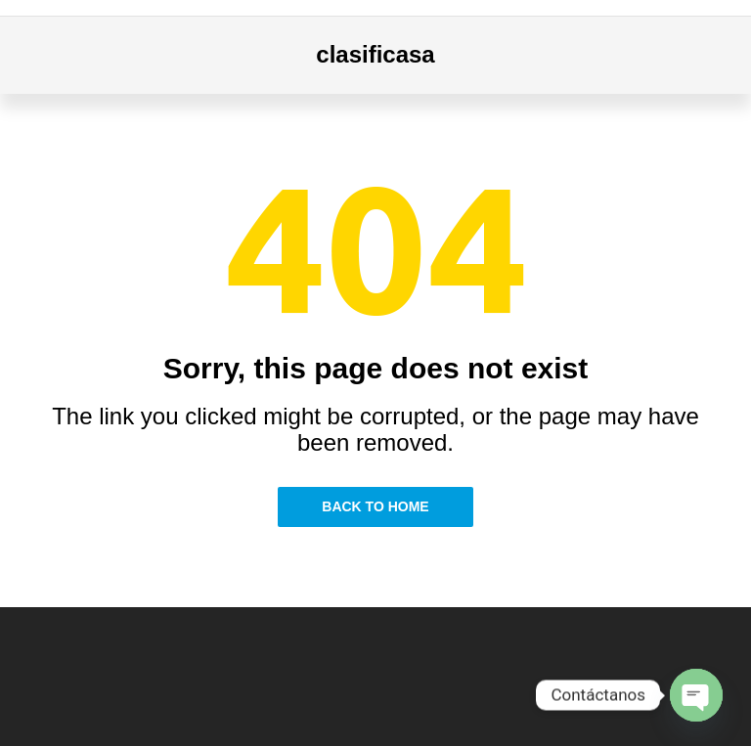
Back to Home (375, 506)
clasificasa (375, 54)
